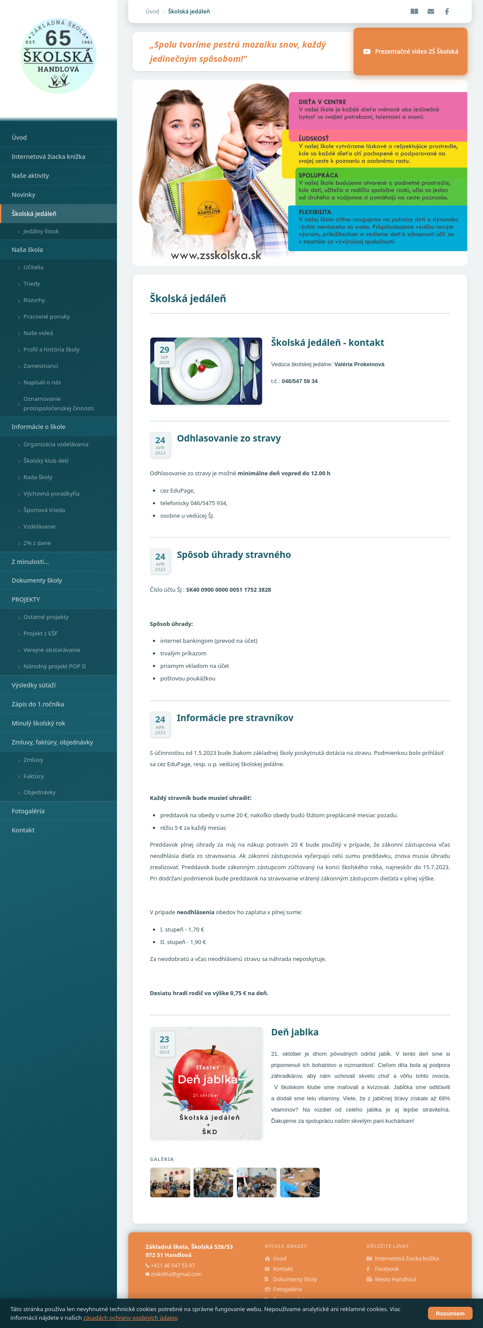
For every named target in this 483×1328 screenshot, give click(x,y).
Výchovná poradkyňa (51, 493)
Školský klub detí (45, 460)
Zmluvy (33, 760)
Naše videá (38, 333)
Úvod (19, 137)
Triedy (31, 283)
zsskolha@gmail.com (176, 1274)
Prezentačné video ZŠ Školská (410, 51)
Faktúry (33, 776)
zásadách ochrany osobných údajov (130, 1318)
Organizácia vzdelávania (55, 444)
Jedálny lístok (41, 231)
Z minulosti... (30, 562)
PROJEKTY (26, 599)
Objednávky (39, 792)
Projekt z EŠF (40, 633)
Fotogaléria (28, 811)
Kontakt (23, 830)
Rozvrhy (34, 300)
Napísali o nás (42, 382)
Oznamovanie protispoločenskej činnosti (58, 403)
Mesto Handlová (391, 1279)
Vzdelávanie (39, 526)
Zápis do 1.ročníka (38, 704)
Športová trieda (44, 510)
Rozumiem (450, 1313)
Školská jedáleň (34, 214)
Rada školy (37, 477)
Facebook (382, 1269)
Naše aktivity (30, 175)
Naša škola (27, 249)
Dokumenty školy (37, 580)
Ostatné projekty (45, 617)
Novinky (23, 194)
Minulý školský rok (38, 723)
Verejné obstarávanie (51, 650)
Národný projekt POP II (54, 666)
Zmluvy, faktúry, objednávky (52, 742)
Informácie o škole (38, 426)
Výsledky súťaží (34, 685)
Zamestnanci (40, 366)
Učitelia (33, 267)
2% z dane (37, 543)
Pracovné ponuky (46, 316)
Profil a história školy (51, 349)
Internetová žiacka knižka (48, 156)
